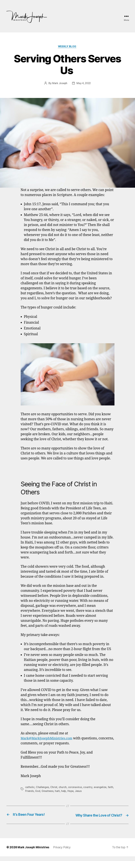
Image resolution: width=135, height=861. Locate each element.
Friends (36, 791)
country (88, 787)
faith (28, 791)
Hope (78, 791)
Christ (54, 787)
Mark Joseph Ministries (34, 852)
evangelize (100, 787)
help (70, 791)
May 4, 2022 (83, 83)
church (63, 787)
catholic (30, 787)
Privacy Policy (63, 852)
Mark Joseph (59, 83)
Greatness (54, 791)
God (44, 791)
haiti (64, 791)
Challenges (42, 787)
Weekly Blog (67, 46)
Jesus (86, 791)
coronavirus (75, 787)
